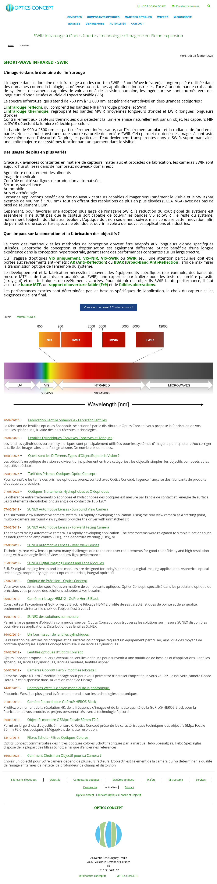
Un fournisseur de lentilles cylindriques (58, 634)
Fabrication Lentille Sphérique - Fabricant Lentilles (67, 420)
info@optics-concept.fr (92, 876)
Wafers (151, 780)
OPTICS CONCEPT (127, 876)
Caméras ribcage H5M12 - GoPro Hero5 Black (63, 598)
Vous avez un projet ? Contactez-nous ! (108, 307)
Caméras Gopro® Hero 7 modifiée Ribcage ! (61, 670)
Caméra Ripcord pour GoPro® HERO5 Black (61, 701)
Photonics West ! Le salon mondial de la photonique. (68, 688)
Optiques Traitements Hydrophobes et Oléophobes (68, 491)
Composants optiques (86, 780)
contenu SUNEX (26, 317)
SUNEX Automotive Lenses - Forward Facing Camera (68, 527)
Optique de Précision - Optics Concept (57, 580)
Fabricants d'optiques (24, 780)
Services (201, 780)
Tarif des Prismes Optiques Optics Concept (61, 473)
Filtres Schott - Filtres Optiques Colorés (57, 737)
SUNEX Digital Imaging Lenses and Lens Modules (65, 563)
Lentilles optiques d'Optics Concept (55, 652)
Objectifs (55, 780)
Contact (129, 787)
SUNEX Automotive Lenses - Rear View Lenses (63, 545)
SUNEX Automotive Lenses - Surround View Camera (67, 509)
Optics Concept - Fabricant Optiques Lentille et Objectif (108, 795)
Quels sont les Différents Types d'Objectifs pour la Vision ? (73, 455)
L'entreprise (90, 787)
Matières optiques (123, 780)
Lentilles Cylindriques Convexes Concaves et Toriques (70, 438)
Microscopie (175, 780)
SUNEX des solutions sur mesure (53, 616)
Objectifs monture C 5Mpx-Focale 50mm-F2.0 (63, 719)
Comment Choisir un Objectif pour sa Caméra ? (64, 755)
